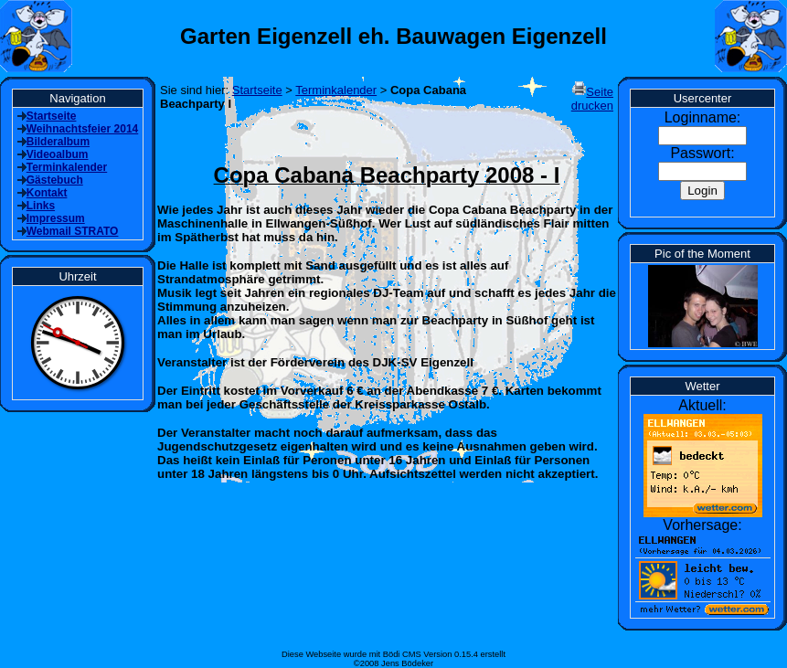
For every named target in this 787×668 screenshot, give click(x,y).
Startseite (257, 90)
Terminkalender (336, 90)
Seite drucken (592, 98)
